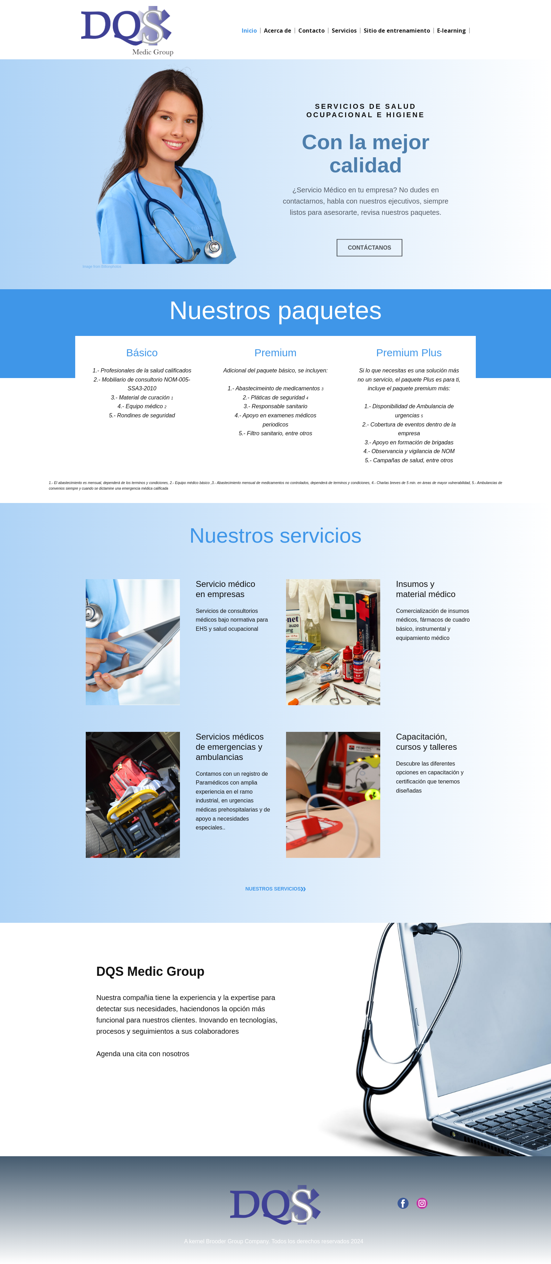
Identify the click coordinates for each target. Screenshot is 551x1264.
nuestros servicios (275, 889)
